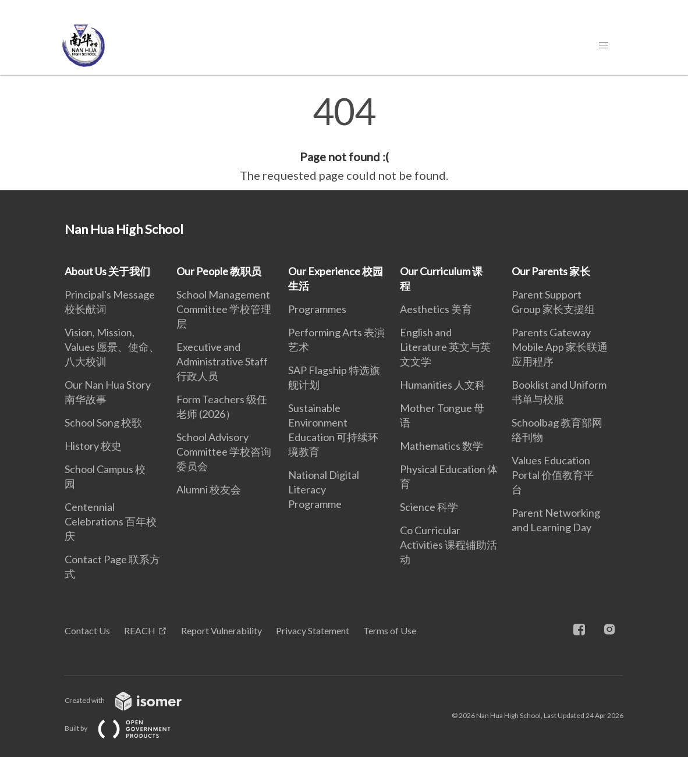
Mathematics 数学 (441, 445)
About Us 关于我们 (107, 271)
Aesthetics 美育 (436, 309)
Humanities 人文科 (442, 384)
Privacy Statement (312, 630)
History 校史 (93, 445)
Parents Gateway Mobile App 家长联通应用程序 (560, 347)
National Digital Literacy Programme (323, 489)
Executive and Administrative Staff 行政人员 (222, 361)
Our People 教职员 (218, 271)
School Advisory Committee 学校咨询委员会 (223, 451)
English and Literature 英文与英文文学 (445, 347)
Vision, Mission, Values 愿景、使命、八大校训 (112, 347)
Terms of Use (389, 630)
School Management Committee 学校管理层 (223, 309)
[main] (344, 138)
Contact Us (87, 630)
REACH (139, 630)
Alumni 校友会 (208, 489)
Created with (132, 700)
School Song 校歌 (103, 422)
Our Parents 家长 (551, 271)
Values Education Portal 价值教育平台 (553, 475)
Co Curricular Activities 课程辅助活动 (448, 545)
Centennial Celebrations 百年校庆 (111, 521)
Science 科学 (429, 506)
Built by (127, 728)
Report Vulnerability (221, 630)
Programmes (317, 309)
